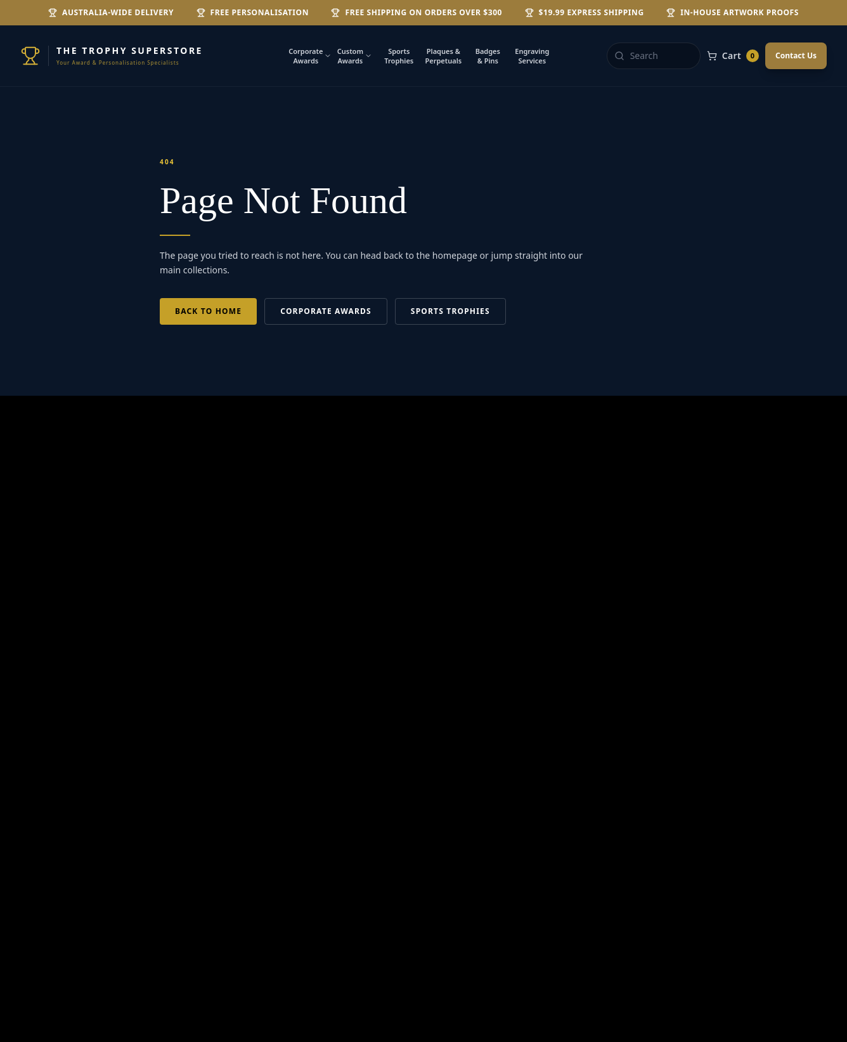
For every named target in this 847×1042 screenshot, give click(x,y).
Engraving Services (532, 55)
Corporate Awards (310, 55)
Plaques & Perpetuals (443, 55)
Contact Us (796, 55)
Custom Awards (354, 55)
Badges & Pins (487, 55)
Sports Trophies (398, 55)
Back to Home (208, 311)
